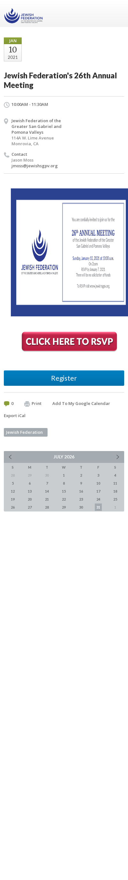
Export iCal (15, 415)
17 (98, 491)
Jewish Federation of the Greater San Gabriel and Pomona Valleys (36, 126)
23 (81, 499)
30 (81, 507)
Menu (116, 13)
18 (115, 491)
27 (30, 507)
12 (13, 491)
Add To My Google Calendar (81, 403)
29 (64, 507)
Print (32, 403)
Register (64, 378)
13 (30, 491)
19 (13, 499)
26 (13, 507)
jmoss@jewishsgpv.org (34, 166)
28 (47, 507)
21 (47, 499)
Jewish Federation (24, 432)
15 (64, 491)
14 (47, 491)
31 (98, 507)
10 (98, 483)
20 (30, 499)
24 (98, 499)
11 (115, 483)
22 (64, 499)
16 (81, 491)
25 (115, 499)
